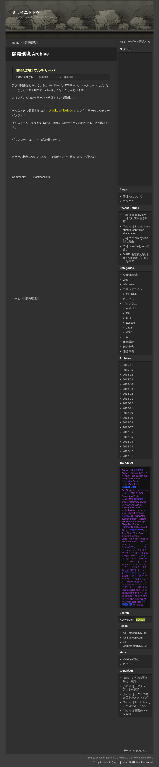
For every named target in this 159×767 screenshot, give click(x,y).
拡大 (140, 596)
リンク (141, 584)
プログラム (130, 303)
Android (131, 308)
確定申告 (128, 346)
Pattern (133, 519)
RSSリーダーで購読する (135, 41)
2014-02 (128, 379)
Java (129, 327)
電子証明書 (138, 605)
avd (145, 476)
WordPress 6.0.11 (108, 757)
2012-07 (128, 427)
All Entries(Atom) (133, 637)
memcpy (141, 510)
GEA (141, 493)
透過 (134, 602)
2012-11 (128, 408)
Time (124, 533)
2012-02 (128, 451)
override (125, 519)
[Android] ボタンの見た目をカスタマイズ (136, 696)
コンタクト (130, 201)
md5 (138, 507)
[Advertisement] (45, 216)
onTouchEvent (138, 516)
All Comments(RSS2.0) (135, 644)
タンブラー (136, 567)
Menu (124, 513)
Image (125, 502)
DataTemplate (128, 490)
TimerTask (138, 533)
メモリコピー (131, 584)
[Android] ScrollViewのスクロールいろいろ (136, 704)
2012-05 (128, 436)
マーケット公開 (132, 581)
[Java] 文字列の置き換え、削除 (135, 679)
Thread (144, 530)
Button (137, 478)
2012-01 (128, 456)
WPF (129, 332)
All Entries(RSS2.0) (135, 632)
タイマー (126, 567)
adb (132, 470)
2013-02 (128, 393)
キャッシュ (127, 550)
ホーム (16, 298)
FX (136, 493)
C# (128, 313)
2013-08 (128, 384)
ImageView (133, 502)
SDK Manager (139, 521)
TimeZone (126, 536)
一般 (125, 337)
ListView (126, 505)
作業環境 (128, 341)
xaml (124, 544)
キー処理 (137, 550)
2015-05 (128, 369)
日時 (127, 598)
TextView (134, 530)
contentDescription (130, 484)
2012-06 (128, 432)
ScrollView (127, 521)
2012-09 (128, 417)
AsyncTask (130, 476)
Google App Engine (131, 496)
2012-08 (128, 422)
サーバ (58, 77)
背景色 (128, 602)
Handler (138, 498)
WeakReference (140, 539)
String (124, 530)
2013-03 (128, 389)
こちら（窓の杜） (42, 139)
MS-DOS (131, 294)
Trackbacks (40, 177)
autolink (139, 476)
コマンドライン (132, 289)
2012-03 (128, 446)
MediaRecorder (129, 510)
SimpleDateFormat (130, 524)
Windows (128, 284)
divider (145, 490)
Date (138, 490)
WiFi (133, 541)
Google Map (127, 499)
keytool (143, 502)
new (142, 513)
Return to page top (135, 750)
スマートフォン (134, 561)
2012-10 (128, 412)
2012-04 (128, 441)
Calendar (127, 481)
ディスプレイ (133, 570)
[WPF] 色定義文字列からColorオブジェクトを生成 (136, 258)
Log (132, 505)
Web (126, 279)
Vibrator (135, 536)
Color (135, 481)
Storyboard (141, 527)
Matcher (125, 507)
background (127, 478)
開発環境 (44, 77)
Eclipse (130, 322)
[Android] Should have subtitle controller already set (136, 230)
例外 (140, 587)
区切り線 (140, 590)
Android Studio (129, 473)
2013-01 (128, 398)
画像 (132, 598)
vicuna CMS (126, 757)
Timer (129, 533)
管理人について (132, 196)
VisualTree (127, 539)
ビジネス (128, 298)
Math (132, 507)
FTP (133, 493)
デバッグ (131, 572)
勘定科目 (131, 590)
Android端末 (130, 274)
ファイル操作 (136, 575)
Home (15, 42)
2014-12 (128, 374)
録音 (139, 602)
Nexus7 (126, 515)
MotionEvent (134, 513)
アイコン (131, 544)
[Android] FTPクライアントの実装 (135, 687)
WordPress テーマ (143, 757)
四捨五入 (139, 593)
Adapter (125, 470)
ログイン (128, 664)
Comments (18, 177)
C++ (128, 318)
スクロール (130, 558)
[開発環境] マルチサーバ (35, 71)
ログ (135, 587)
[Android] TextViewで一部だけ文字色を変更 (135, 218)
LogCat (138, 505)
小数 (135, 596)
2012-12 (128, 403)
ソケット (141, 564)
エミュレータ (138, 547)
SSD (133, 527)
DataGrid (129, 487)
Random (142, 519)
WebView (126, 541)
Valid (131, 659)
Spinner (126, 527)
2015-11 (128, 365)
